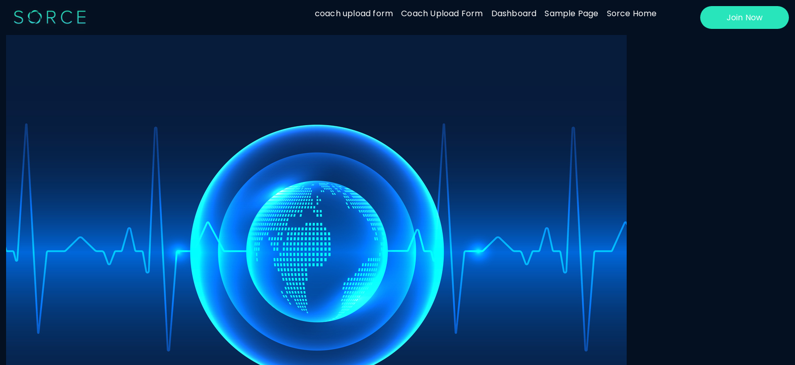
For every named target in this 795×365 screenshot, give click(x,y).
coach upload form (354, 13)
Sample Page (571, 13)
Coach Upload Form (442, 13)
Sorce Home (632, 13)
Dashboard (514, 13)
